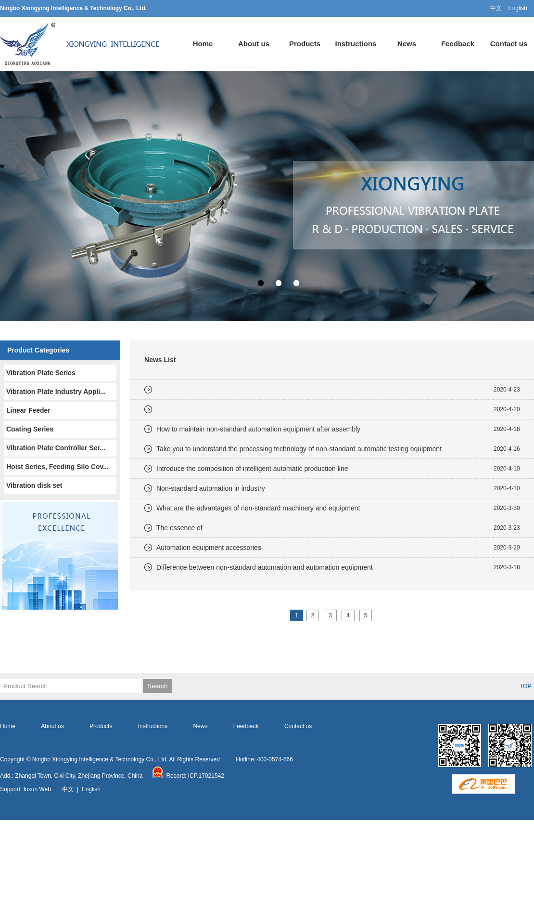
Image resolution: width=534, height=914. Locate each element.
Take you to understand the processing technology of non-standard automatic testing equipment (299, 449)
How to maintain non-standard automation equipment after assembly (258, 429)
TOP (525, 686)
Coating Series (29, 429)
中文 (496, 8)
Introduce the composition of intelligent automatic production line (252, 468)
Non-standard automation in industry (210, 488)
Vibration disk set (34, 485)
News (406, 43)
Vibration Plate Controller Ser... (55, 448)
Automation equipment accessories (208, 547)
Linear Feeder (28, 410)
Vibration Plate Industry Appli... (56, 391)
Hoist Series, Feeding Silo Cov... (57, 466)
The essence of (179, 528)
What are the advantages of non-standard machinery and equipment (258, 508)
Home (203, 43)
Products (304, 43)
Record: (170, 775)
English (518, 8)
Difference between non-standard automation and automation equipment (264, 567)
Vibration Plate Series (41, 373)
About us (253, 43)
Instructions (356, 43)
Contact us (509, 43)
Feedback (457, 43)
